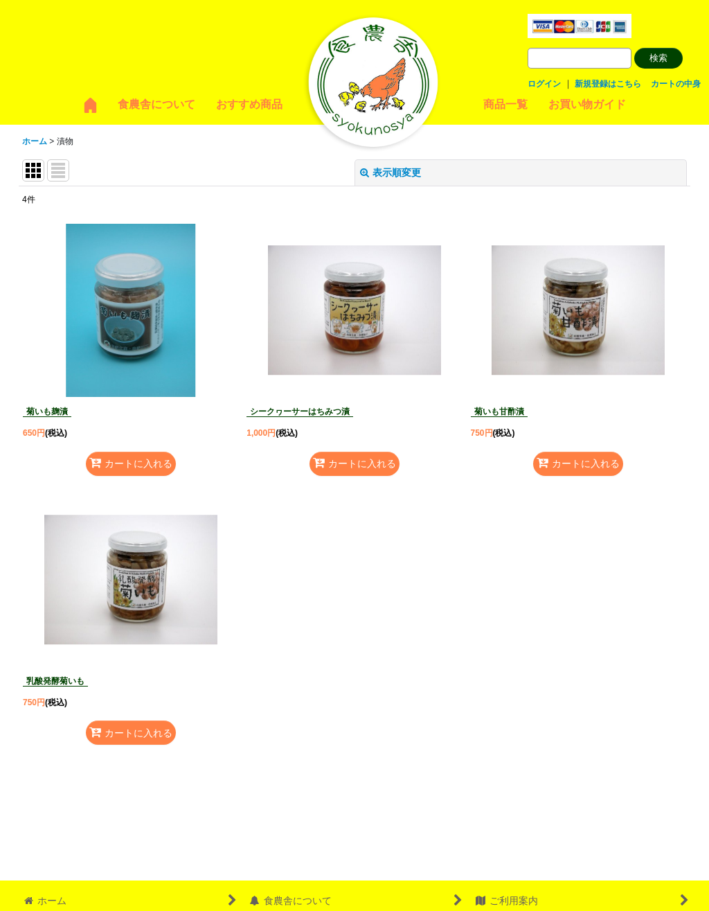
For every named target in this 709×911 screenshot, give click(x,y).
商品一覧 (505, 104)
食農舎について (156, 104)
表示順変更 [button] (390, 172)
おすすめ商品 (249, 104)
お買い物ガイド (587, 104)
